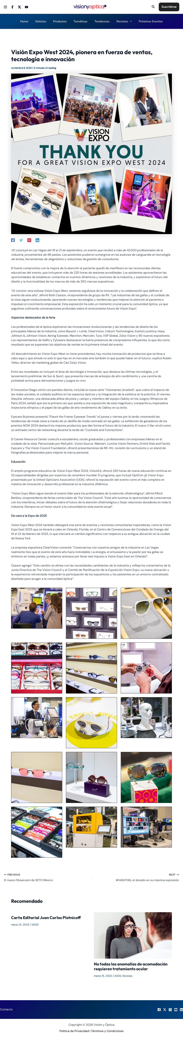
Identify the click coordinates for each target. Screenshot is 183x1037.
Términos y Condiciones (107, 1031)
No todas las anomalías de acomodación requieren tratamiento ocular (131, 967)
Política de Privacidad (74, 1031)
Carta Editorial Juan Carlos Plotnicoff (46, 917)
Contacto (6, 1009)
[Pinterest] (29, 240)
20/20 (35, 924)
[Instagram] (5, 7)
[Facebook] (12, 7)
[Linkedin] (37, 240)
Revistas (128, 976)
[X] (164, 1009)
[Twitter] (19, 7)
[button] (153, 6)
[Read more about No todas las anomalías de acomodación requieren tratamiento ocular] (133, 935)
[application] (128, 21)
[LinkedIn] (181, 1009)
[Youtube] (26, 7)
